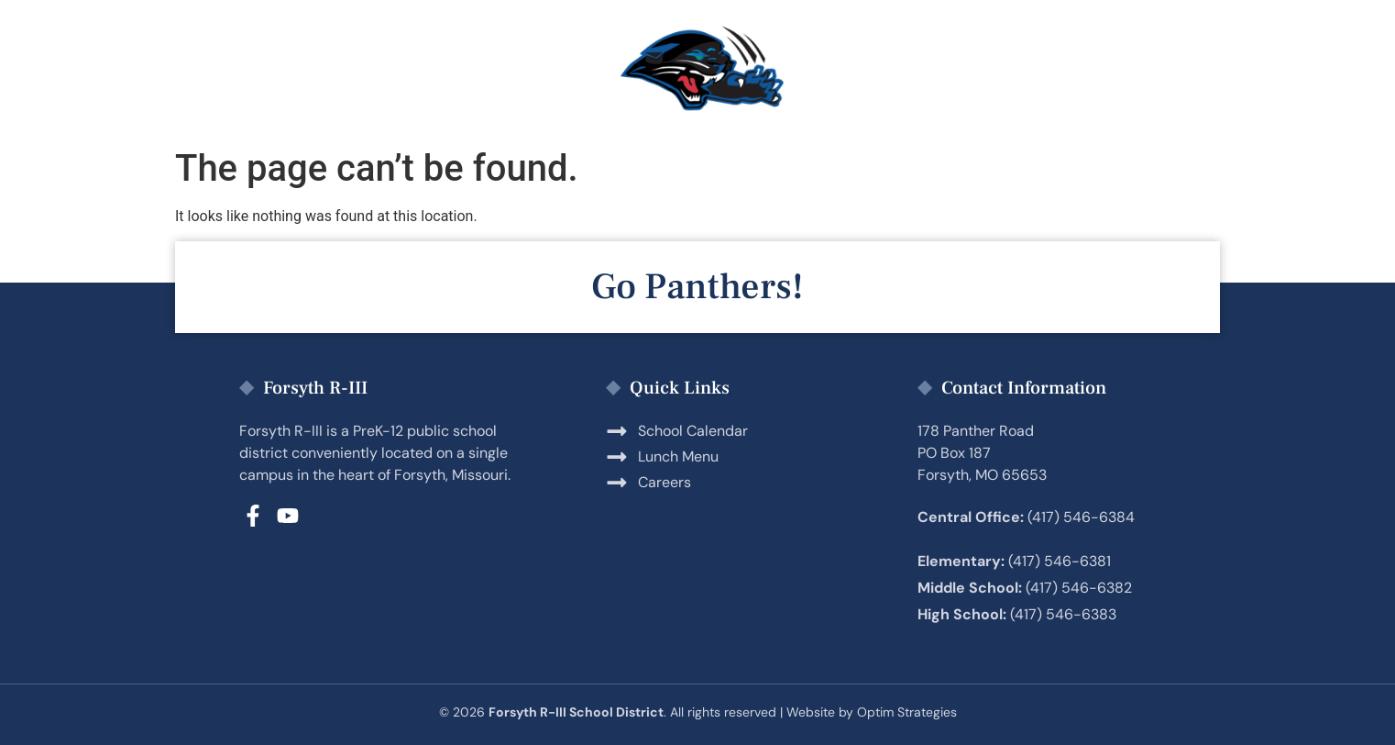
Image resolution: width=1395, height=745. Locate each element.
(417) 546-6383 (1063, 614)
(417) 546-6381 (1059, 561)
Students (527, 70)
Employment (891, 70)
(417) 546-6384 (1081, 517)
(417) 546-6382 (1079, 587)
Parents (381, 70)
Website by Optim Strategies (871, 712)
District (1049, 70)
